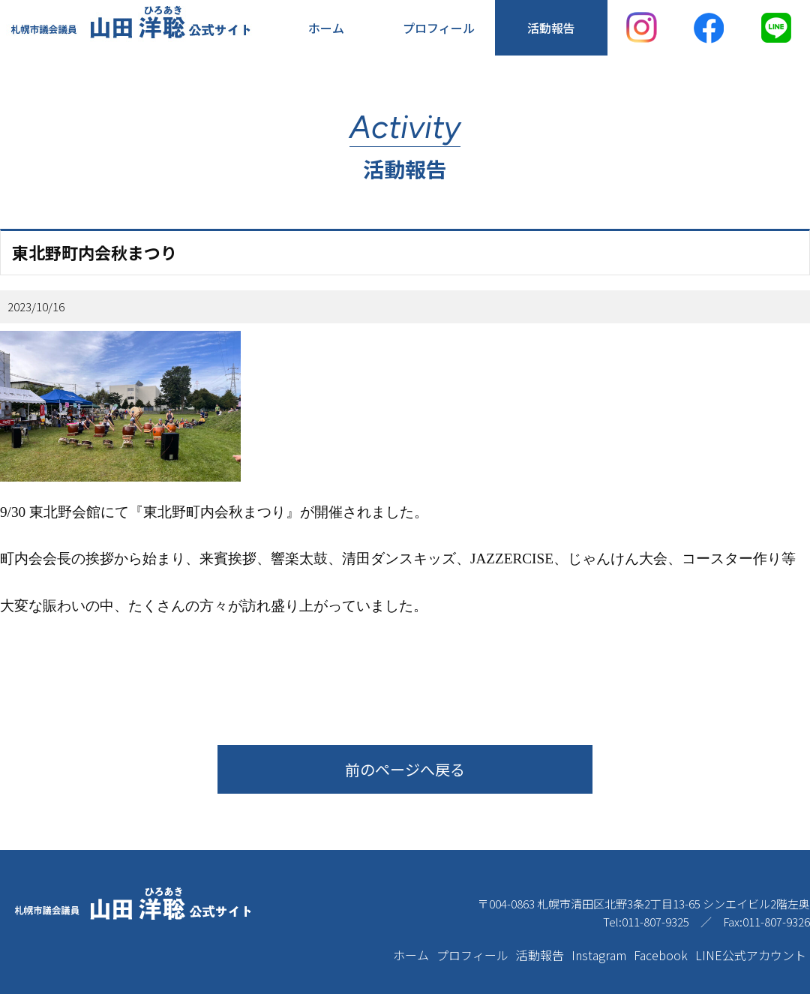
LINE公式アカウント (750, 955)
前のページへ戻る (405, 769)
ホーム (326, 28)
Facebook (661, 955)
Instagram (599, 955)
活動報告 (551, 28)
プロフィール (439, 28)
